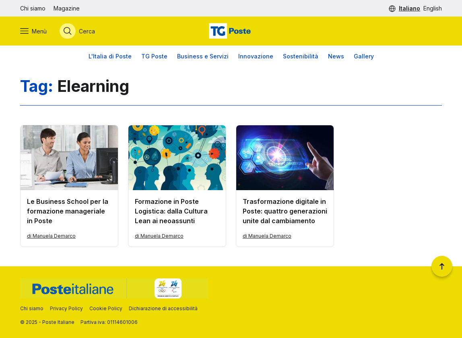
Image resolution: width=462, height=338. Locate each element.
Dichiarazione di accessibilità (163, 308)
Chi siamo (32, 8)
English (432, 8)
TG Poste (154, 56)
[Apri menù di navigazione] (33, 31)
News (336, 56)
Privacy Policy (66, 308)
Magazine (67, 8)
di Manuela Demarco (51, 236)
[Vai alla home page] (231, 31)
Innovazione (255, 56)
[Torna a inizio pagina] (441, 266)
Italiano (409, 8)
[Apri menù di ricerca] (77, 31)
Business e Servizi (203, 56)
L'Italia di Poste (110, 56)
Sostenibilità (300, 56)
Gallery (364, 56)
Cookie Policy (105, 308)
